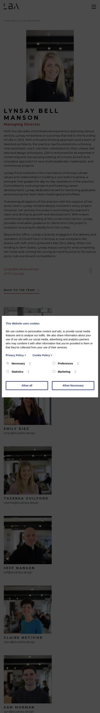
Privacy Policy (16, 355)
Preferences (63, 363)
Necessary (16, 363)
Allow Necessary (73, 385)
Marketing (62, 371)
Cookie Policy (42, 355)
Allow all (26, 385)
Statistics (15, 371)
